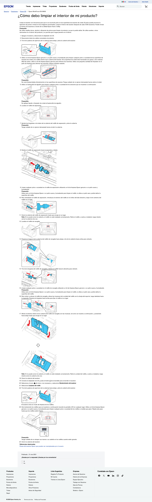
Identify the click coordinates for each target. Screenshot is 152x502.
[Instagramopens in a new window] (118, 475)
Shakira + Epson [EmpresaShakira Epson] (78, 490)
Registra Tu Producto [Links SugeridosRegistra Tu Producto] (57, 474)
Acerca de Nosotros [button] (133, 1)
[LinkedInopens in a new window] (113, 475)
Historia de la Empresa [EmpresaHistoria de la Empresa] (80, 477)
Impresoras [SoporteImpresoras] (32, 474)
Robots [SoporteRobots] (31, 485)
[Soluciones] (92, 6)
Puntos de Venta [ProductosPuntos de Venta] (11, 482)
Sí (24, 461)
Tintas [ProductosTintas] (8, 490)
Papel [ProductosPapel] (8, 493)
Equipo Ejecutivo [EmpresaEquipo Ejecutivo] (78, 479)
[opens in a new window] (122, 475)
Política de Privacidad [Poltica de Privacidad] (40, 499)
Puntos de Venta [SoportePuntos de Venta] (34, 482)
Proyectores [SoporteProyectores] (32, 477)
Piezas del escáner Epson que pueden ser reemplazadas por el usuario (41, 446)
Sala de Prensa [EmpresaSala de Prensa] (77, 485)
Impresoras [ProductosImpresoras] (9, 474)
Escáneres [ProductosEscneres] (9, 479)
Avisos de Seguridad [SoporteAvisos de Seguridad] (35, 490)
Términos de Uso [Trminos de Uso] (28, 499)
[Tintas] (44, 6)
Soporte (6, 11)
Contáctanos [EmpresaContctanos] (77, 488)
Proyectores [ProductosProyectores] (10, 477)
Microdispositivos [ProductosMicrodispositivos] (11, 488)
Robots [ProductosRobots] (8, 485)
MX (124, 1)
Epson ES (23, 11)
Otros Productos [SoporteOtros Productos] (34, 488)
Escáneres (14, 11)
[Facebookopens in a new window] (99, 475)
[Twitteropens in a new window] (104, 475)
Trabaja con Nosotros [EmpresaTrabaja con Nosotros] (79, 482)
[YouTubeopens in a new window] (108, 475)
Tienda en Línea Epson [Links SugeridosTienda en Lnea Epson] (58, 479)
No (24, 463)
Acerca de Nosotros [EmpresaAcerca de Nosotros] (79, 474)
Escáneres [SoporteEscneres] (32, 479)
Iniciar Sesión (145, 1)
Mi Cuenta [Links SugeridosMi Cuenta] (54, 477)
